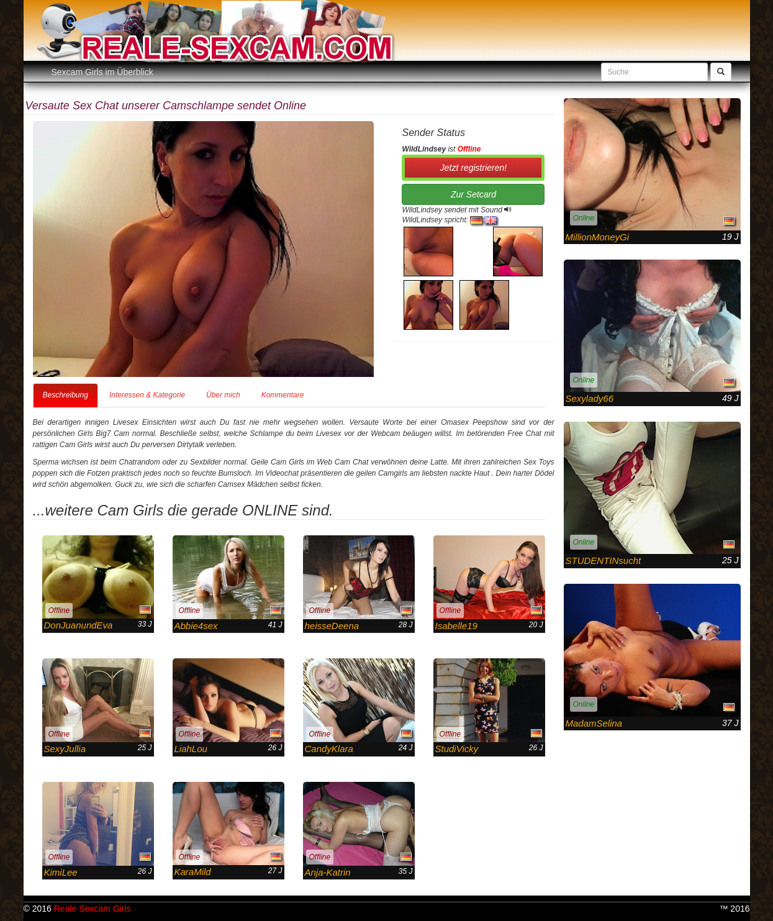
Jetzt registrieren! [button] (473, 168)
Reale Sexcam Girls (92, 909)
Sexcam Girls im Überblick (102, 72)
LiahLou (190, 748)
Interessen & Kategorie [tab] (147, 395)
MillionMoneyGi (598, 237)
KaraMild (192, 871)
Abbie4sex (196, 625)
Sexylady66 (590, 398)
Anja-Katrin (328, 872)
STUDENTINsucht (603, 560)
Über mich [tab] (223, 395)
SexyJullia (65, 748)
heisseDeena (332, 625)
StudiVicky (457, 748)
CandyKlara (329, 748)
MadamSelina (594, 723)
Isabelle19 (456, 625)
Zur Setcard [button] (473, 194)
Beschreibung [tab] (65, 395)
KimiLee (61, 872)
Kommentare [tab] (282, 395)
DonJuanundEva (78, 625)
